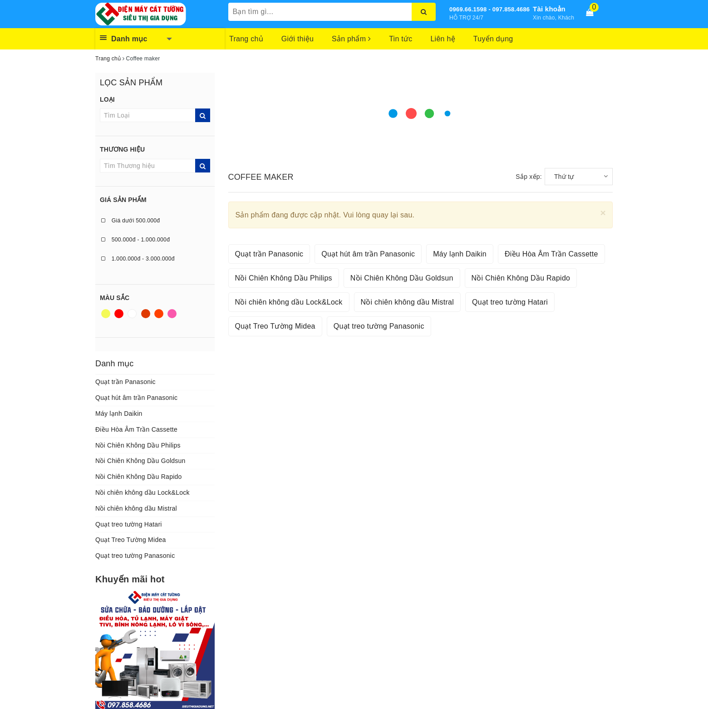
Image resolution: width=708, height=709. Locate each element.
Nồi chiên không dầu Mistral (136, 508)
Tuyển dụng (493, 39)
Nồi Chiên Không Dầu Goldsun (140, 460)
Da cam (158, 313)
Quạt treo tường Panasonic (135, 555)
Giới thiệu (297, 39)
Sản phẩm (351, 39)
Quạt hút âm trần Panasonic (136, 397)
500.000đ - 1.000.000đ (135, 239)
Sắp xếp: (529, 176)
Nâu (145, 313)
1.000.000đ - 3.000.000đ (138, 259)
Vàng (105, 313)
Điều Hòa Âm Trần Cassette (136, 429)
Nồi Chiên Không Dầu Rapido (138, 476)
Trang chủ (246, 39)
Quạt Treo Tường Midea (130, 539)
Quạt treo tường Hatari (128, 524)
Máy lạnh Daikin (119, 413)
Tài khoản (549, 9)
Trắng (132, 313)
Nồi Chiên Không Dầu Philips (138, 445)
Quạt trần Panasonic (125, 381)
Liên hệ (442, 39)
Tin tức (400, 39)
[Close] (603, 212)
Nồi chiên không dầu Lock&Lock (142, 492)
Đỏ (118, 313)
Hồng (172, 313)
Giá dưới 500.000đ (130, 220)
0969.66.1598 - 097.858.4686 (489, 9)
